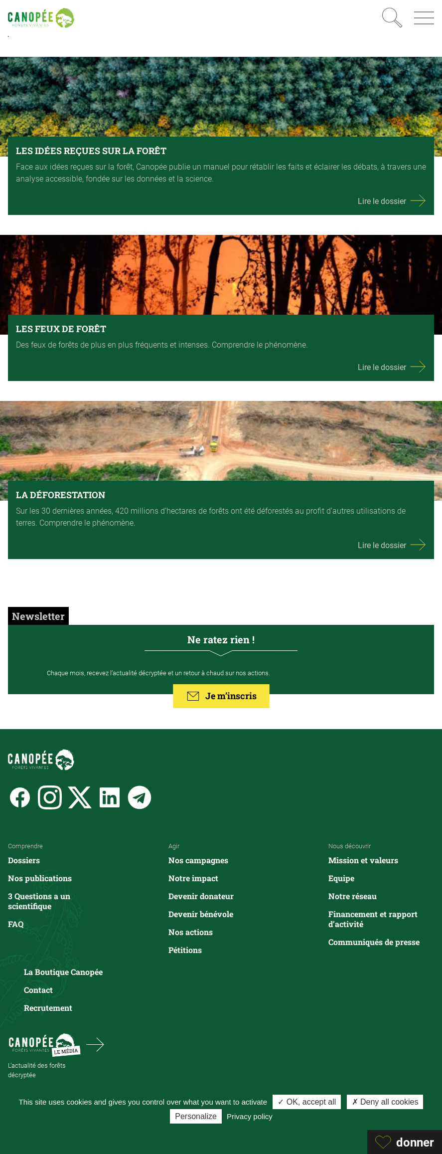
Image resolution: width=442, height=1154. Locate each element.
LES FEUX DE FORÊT (61, 329)
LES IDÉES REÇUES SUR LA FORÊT (91, 151)
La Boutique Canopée (63, 971)
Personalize (196, 1116)
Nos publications (40, 878)
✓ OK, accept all (307, 1102)
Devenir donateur (201, 896)
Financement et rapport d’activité (373, 919)
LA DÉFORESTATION (60, 495)
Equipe (341, 878)
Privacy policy (250, 1116)
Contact (38, 989)
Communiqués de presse (374, 942)
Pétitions (185, 950)
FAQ (15, 924)
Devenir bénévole (200, 914)
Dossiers (24, 860)
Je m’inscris (221, 696)
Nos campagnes (198, 860)
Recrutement (48, 1007)
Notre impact (193, 878)
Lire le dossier (392, 200)
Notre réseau (352, 896)
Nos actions (190, 932)
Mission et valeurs (363, 860)
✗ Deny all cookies (385, 1102)
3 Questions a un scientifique (39, 901)
